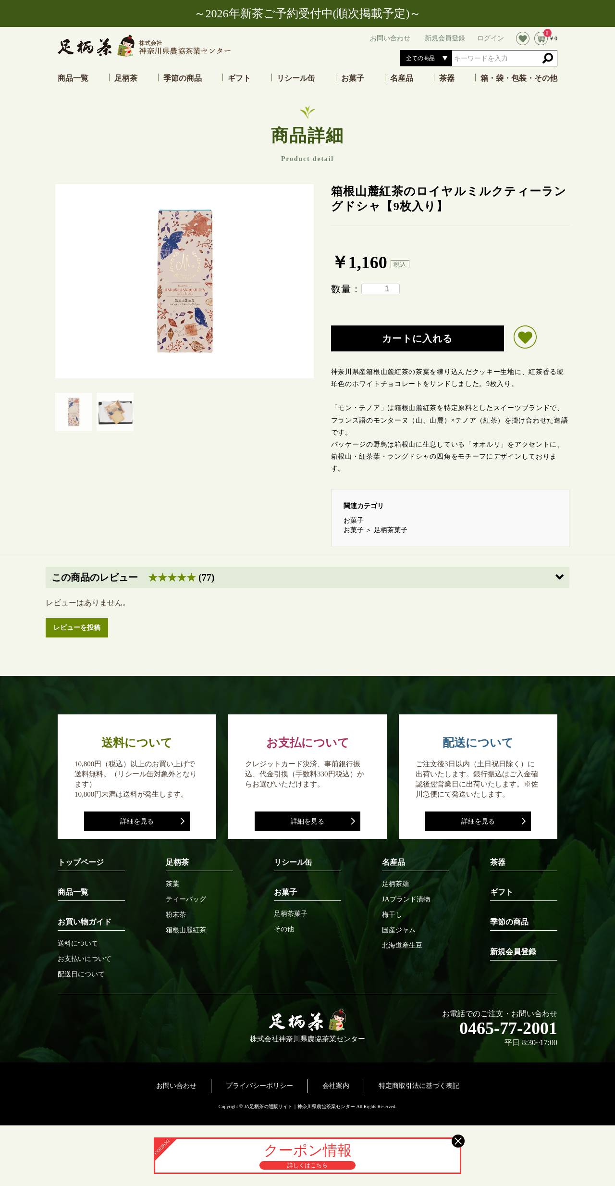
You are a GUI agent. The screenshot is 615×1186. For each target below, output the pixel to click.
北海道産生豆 (402, 945)
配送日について (81, 974)
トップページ (81, 862)
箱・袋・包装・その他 (518, 78)
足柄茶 (125, 78)
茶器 (447, 78)
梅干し (392, 914)
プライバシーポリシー (259, 1085)
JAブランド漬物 (406, 899)
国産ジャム (399, 930)
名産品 (401, 78)
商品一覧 (73, 78)
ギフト (239, 78)
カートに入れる (417, 338)
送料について (78, 943)
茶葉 (172, 884)
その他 (284, 929)
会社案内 (335, 1085)
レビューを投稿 (76, 627)
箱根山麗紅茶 (186, 930)
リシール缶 (296, 78)
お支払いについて (84, 959)
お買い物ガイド (84, 922)
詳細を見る (137, 821)
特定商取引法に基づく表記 (419, 1085)
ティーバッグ (186, 899)
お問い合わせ (176, 1085)
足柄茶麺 (395, 884)
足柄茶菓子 (390, 530)
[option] (184, 281)
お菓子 (352, 78)
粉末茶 (176, 914)
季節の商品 (182, 78)
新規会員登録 (513, 952)
